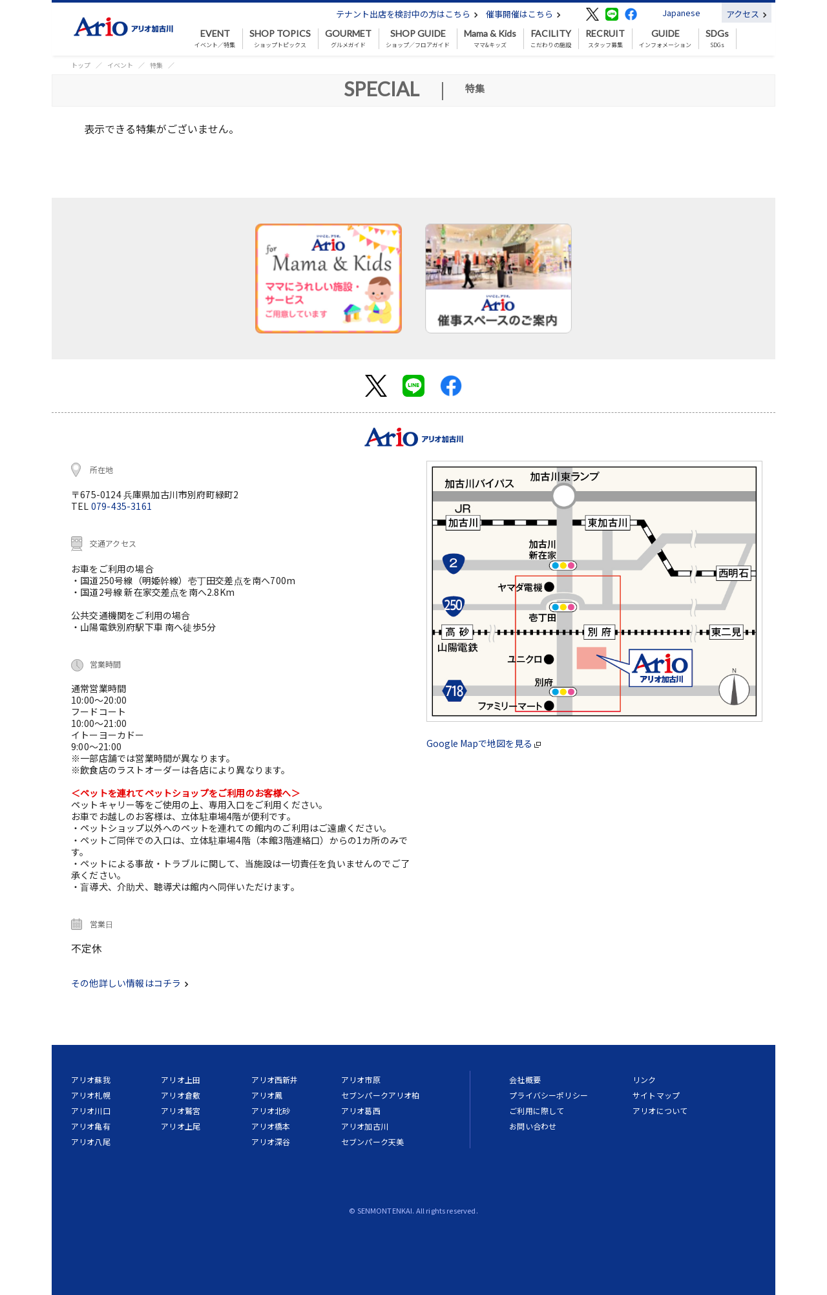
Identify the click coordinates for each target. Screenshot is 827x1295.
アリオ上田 (180, 1079)
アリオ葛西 (361, 1110)
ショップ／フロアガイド (418, 38)
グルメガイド (348, 38)
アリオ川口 (90, 1110)
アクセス (746, 14)
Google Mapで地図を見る (483, 743)
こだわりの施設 (550, 38)
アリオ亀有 (90, 1126)
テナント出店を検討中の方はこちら (407, 14)
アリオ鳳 (267, 1095)
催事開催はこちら (523, 14)
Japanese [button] (681, 12)
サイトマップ (656, 1095)
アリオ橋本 (271, 1126)
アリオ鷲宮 (180, 1110)
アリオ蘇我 (90, 1079)
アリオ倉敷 (180, 1095)
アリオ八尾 (90, 1141)
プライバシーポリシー (548, 1095)
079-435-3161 (121, 506)
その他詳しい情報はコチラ (130, 982)
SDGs (717, 38)
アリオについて (660, 1110)
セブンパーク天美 (372, 1141)
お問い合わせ (532, 1126)
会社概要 (525, 1079)
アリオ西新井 (274, 1079)
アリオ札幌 (90, 1095)
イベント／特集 (214, 38)
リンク (644, 1079)
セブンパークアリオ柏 (380, 1095)
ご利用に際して (536, 1110)
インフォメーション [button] (665, 38)
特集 (156, 65)
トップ (80, 65)
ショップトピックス (280, 38)
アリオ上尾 (180, 1126)
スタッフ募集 (605, 38)
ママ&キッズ (490, 38)
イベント (120, 65)
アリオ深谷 (271, 1141)
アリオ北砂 (271, 1110)
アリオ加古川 (364, 1126)
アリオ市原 (361, 1079)
